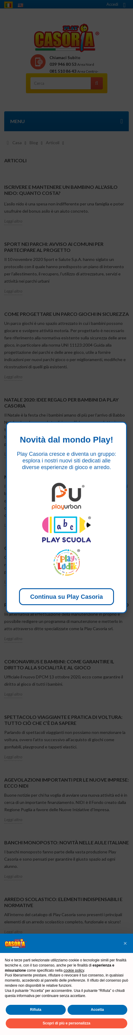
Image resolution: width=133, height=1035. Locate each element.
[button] (125, 943)
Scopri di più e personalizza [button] (66, 1023)
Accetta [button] (97, 1010)
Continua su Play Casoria (66, 596)
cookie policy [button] (74, 970)
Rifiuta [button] (35, 1010)
